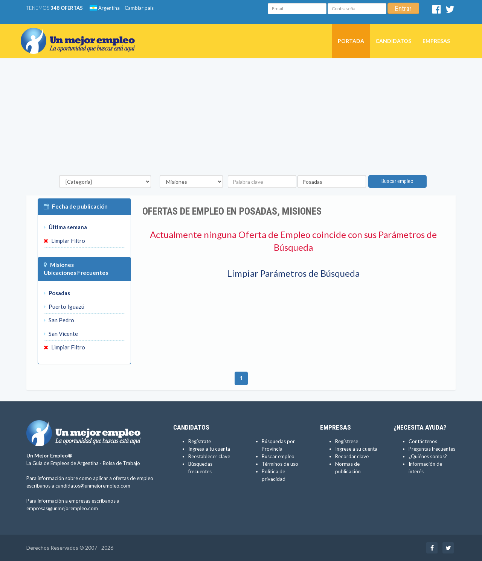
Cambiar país (139, 8)
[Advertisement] (241, 118)
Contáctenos (423, 441)
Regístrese (346, 441)
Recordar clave (352, 456)
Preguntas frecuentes (432, 449)
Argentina (105, 8)
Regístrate (199, 441)
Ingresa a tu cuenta (209, 449)
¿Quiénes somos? (428, 456)
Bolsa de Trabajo (121, 463)
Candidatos (393, 41)
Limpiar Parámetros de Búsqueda (293, 273)
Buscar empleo (397, 181)
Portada (351, 41)
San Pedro (59, 320)
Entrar (403, 8)
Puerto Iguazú (64, 306)
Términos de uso (280, 464)
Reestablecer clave (209, 456)
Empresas (436, 41)
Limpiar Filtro (64, 240)
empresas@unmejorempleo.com (62, 508)
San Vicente (61, 333)
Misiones (62, 264)
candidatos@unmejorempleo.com (92, 486)
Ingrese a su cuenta (356, 449)
